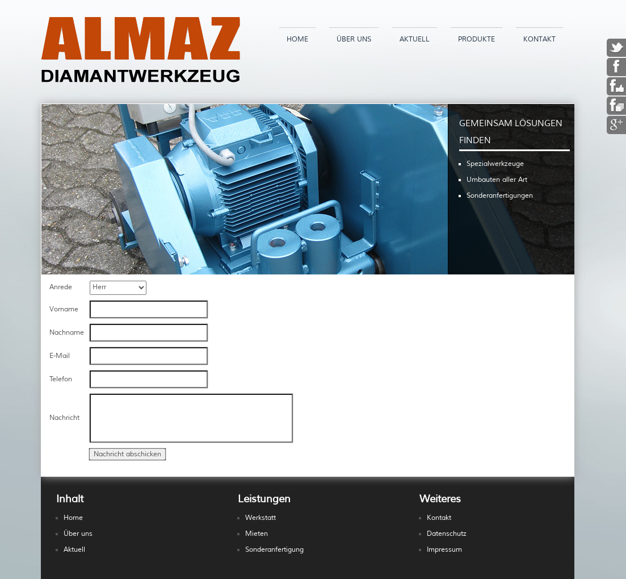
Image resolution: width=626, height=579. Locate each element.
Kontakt (539, 39)
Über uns (354, 39)
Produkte (476, 39)
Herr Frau (118, 288)
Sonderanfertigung (274, 549)
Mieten (256, 534)
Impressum (444, 549)
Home (297, 39)
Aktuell (415, 39)
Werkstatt (260, 518)
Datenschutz (447, 534)
